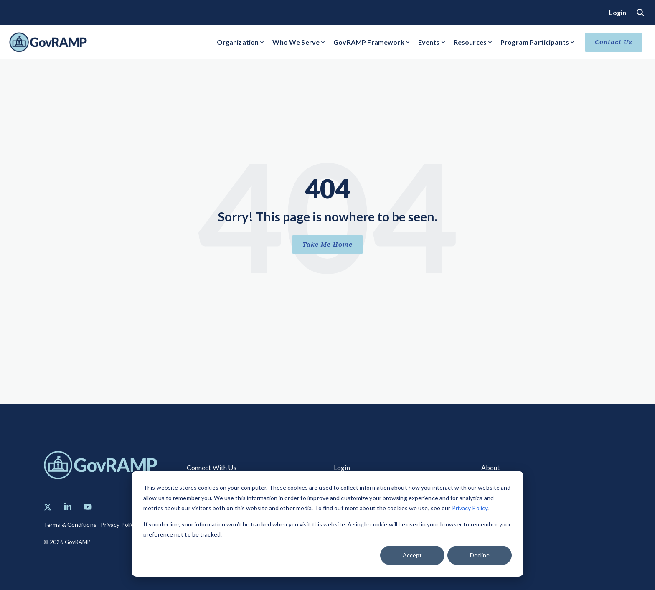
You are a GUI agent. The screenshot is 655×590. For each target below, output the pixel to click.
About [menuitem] (490, 467)
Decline (480, 555)
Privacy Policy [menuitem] (119, 524)
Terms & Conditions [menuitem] (69, 524)
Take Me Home (327, 244)
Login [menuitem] (618, 12)
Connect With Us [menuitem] (211, 467)
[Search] (640, 12)
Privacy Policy (469, 507)
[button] (47, 507)
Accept (412, 555)
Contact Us (613, 42)
